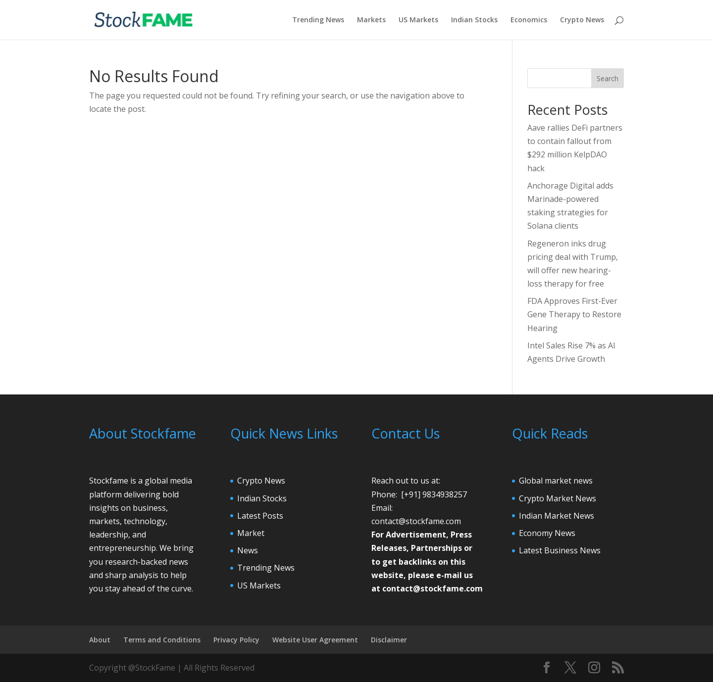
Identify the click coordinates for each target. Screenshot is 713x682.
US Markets (418, 20)
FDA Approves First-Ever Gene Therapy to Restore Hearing (574, 314)
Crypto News (582, 20)
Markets (371, 20)
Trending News (318, 20)
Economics (528, 20)
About (99, 639)
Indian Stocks (474, 20)
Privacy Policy (236, 639)
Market (250, 533)
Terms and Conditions (162, 639)
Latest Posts (260, 515)
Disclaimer (389, 639)
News (247, 550)
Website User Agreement (315, 639)
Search (607, 78)
